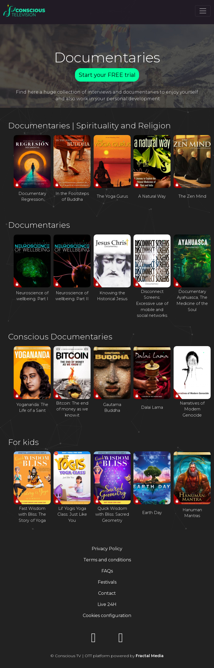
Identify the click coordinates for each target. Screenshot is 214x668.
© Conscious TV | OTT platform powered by (107, 655)
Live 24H (107, 604)
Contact (107, 593)
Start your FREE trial (107, 75)
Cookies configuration (107, 615)
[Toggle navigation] (203, 10)
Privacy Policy (107, 548)
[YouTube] (93, 639)
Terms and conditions (107, 559)
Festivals (107, 582)
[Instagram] (120, 639)
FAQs (107, 571)
